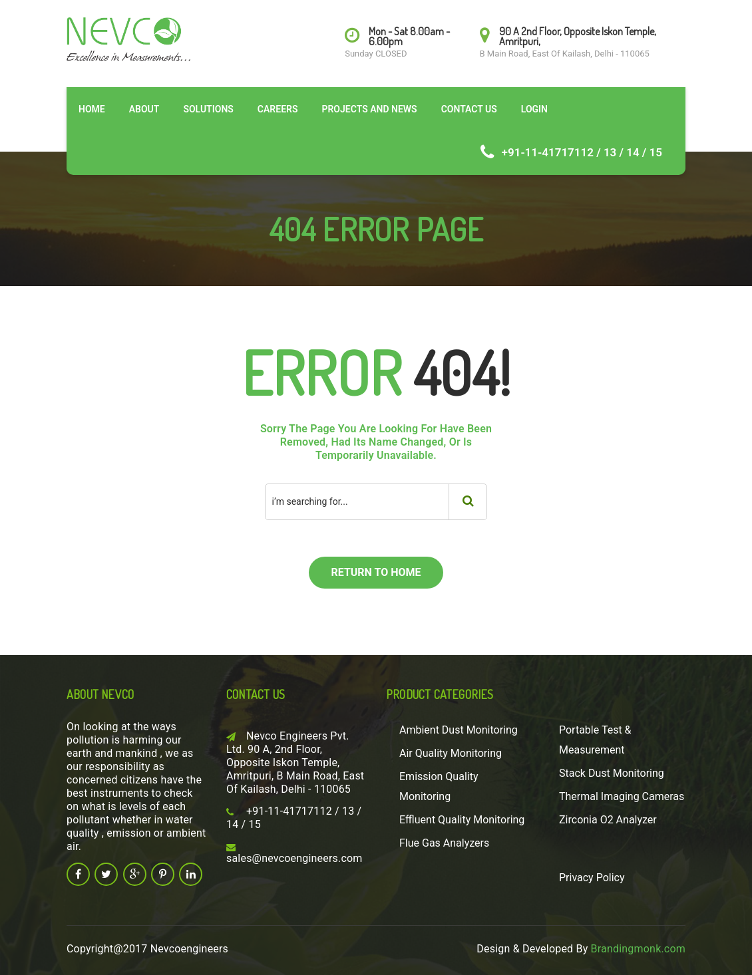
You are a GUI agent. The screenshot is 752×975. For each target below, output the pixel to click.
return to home (376, 572)
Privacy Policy (592, 877)
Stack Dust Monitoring (611, 773)
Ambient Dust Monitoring (458, 730)
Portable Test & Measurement (595, 740)
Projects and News (369, 109)
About (144, 109)
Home (92, 109)
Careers (278, 109)
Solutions (208, 109)
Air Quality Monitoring (450, 753)
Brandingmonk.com (638, 948)
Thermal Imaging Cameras (621, 796)
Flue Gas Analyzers (444, 843)
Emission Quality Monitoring (438, 786)
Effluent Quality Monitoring (461, 819)
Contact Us (469, 109)
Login (534, 109)
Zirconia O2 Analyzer (608, 819)
